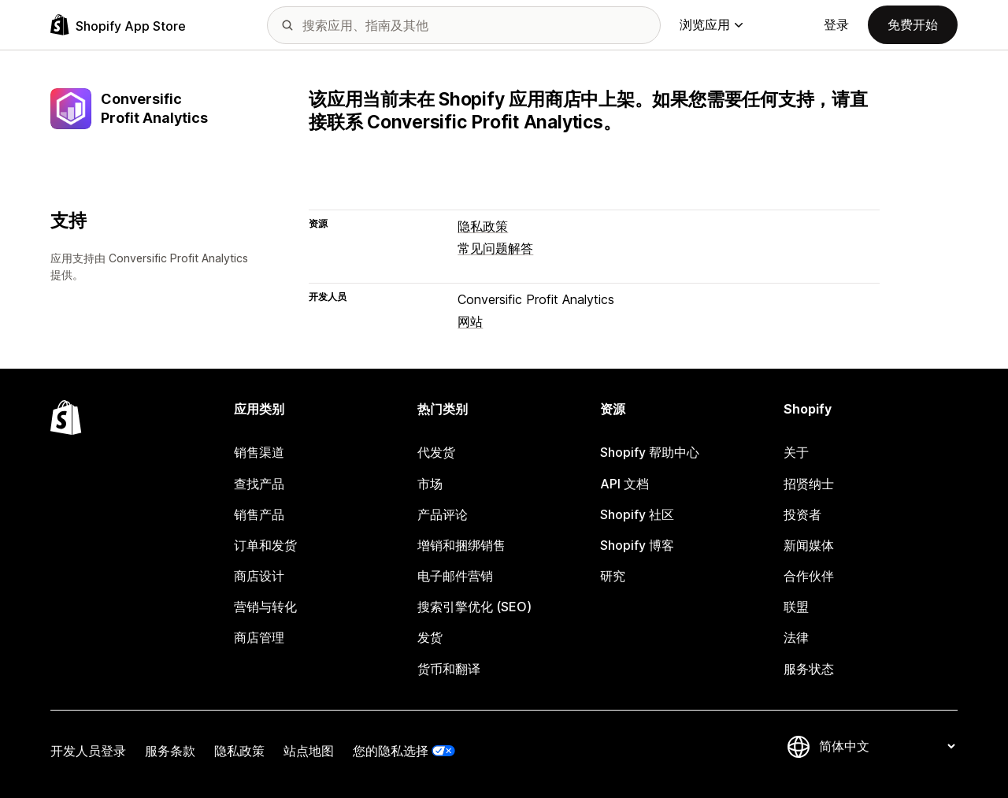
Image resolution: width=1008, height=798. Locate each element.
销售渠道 (259, 452)
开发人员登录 (88, 751)
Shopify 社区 (637, 514)
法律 (796, 637)
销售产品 (259, 514)
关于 (796, 452)
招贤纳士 (809, 484)
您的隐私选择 (390, 751)
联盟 (796, 606)
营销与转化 (265, 606)
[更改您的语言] (887, 746)
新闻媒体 (809, 545)
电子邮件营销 (455, 576)
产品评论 (442, 514)
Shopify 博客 (637, 545)
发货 (430, 637)
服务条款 (170, 751)
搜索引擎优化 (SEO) (474, 606)
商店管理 (259, 637)
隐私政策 (483, 226)
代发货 (436, 452)
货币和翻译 (448, 669)
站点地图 (309, 751)
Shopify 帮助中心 (649, 452)
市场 (430, 484)
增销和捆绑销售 (461, 545)
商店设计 (259, 576)
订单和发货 (265, 545)
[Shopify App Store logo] (118, 24)
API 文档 (624, 484)
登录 (836, 24)
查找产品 (259, 484)
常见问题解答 (495, 248)
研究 (612, 576)
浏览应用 (711, 24)
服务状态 (809, 669)
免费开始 (913, 24)
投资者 (802, 514)
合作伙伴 (809, 576)
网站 (470, 321)
